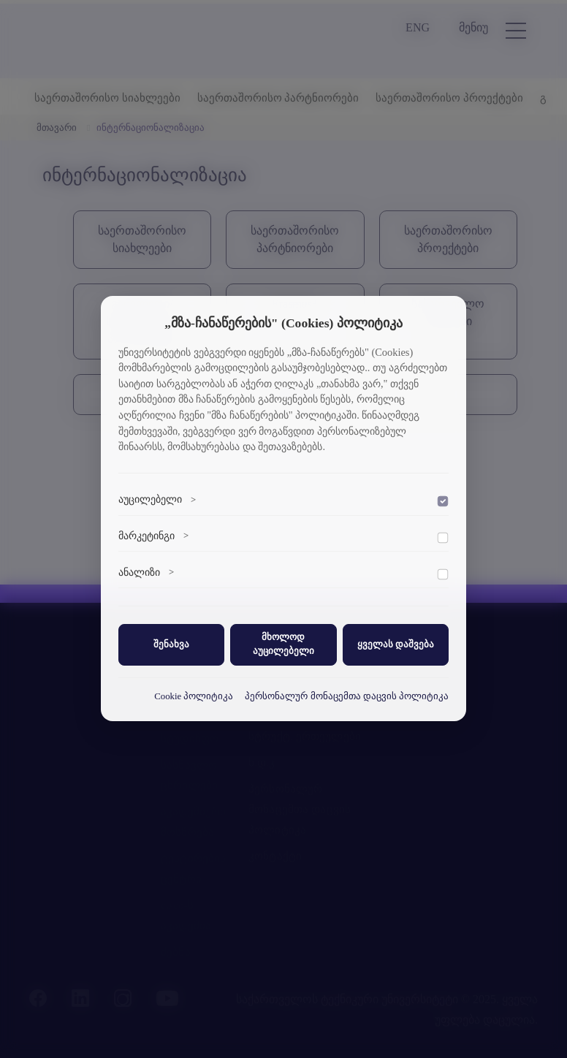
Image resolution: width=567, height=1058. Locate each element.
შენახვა (171, 644)
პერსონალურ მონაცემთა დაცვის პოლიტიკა (347, 696)
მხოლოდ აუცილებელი (283, 644)
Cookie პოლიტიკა (193, 696)
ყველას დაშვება (395, 644)
